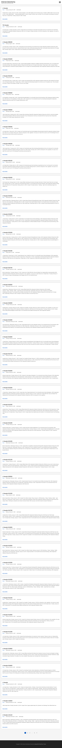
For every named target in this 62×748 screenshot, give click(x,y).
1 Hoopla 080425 (7, 42)
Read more (4, 19)
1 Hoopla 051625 (7, 59)
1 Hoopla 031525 (7, 232)
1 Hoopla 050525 (7, 93)
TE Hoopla (5, 25)
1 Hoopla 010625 (7, 665)
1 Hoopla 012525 (7, 545)
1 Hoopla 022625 (7, 284)
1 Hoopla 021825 (7, 337)
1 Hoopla (5, 8)
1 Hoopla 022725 (7, 267)
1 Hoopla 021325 (7, 423)
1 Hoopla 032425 (7, 177)
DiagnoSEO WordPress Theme (40, 744)
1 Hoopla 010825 (7, 648)
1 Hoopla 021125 (7, 459)
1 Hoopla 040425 (7, 126)
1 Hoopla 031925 (7, 196)
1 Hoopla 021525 (7, 387)
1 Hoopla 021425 (7, 404)
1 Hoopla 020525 (7, 476)
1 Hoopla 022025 (7, 303)
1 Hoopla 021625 (7, 370)
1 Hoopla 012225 (7, 579)
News (3, 9)
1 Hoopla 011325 (7, 631)
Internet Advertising (8, 2)
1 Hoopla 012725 (7, 510)
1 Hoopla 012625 (7, 527)
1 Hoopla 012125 (7, 597)
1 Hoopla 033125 (7, 160)
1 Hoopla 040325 (7, 143)
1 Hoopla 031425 (7, 250)
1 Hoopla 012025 (7, 614)
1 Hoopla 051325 (7, 76)
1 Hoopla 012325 (7, 562)
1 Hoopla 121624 (7, 700)
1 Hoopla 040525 (7, 109)
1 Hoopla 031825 (7, 214)
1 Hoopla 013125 (7, 493)
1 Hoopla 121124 (7, 715)
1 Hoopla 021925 (7, 320)
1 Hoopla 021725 (7, 353)
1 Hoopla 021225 (7, 441)
